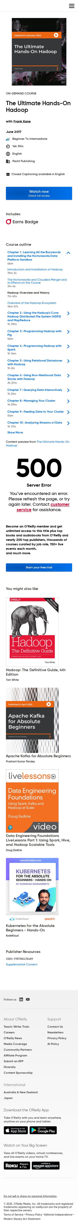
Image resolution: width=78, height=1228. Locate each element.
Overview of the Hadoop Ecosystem (32, 305)
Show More (15, 432)
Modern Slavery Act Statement (22, 1219)
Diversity (10, 1067)
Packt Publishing (23, 161)
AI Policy (53, 1044)
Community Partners (18, 1050)
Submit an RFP (13, 1061)
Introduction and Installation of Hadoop (35, 271)
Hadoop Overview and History (28, 294)
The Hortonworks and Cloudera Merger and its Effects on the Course (37, 283)
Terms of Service (13, 1214)
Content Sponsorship (18, 1073)
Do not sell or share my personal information (30, 1196)
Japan (8, 1098)
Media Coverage (15, 1044)
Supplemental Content (21, 964)
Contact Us (55, 1027)
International (14, 1084)
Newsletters (55, 1032)
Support (54, 1019)
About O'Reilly (15, 1019)
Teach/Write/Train (16, 1027)
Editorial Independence (58, 1214)
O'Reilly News (13, 1038)
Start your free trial (39, 567)
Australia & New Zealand (21, 1092)
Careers (9, 1032)
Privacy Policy (56, 1038)
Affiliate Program (15, 1055)
